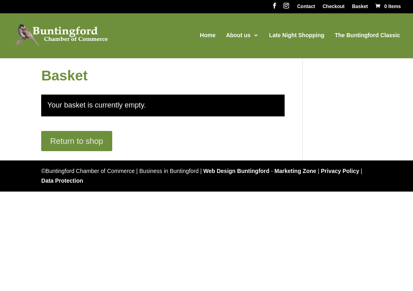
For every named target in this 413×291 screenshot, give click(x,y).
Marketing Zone (295, 171)
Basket (360, 6)
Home (208, 35)
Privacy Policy (340, 171)
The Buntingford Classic (367, 35)
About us (238, 35)
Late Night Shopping (296, 35)
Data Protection (62, 180)
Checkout (334, 6)
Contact (306, 6)
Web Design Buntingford (236, 171)
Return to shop (76, 141)
